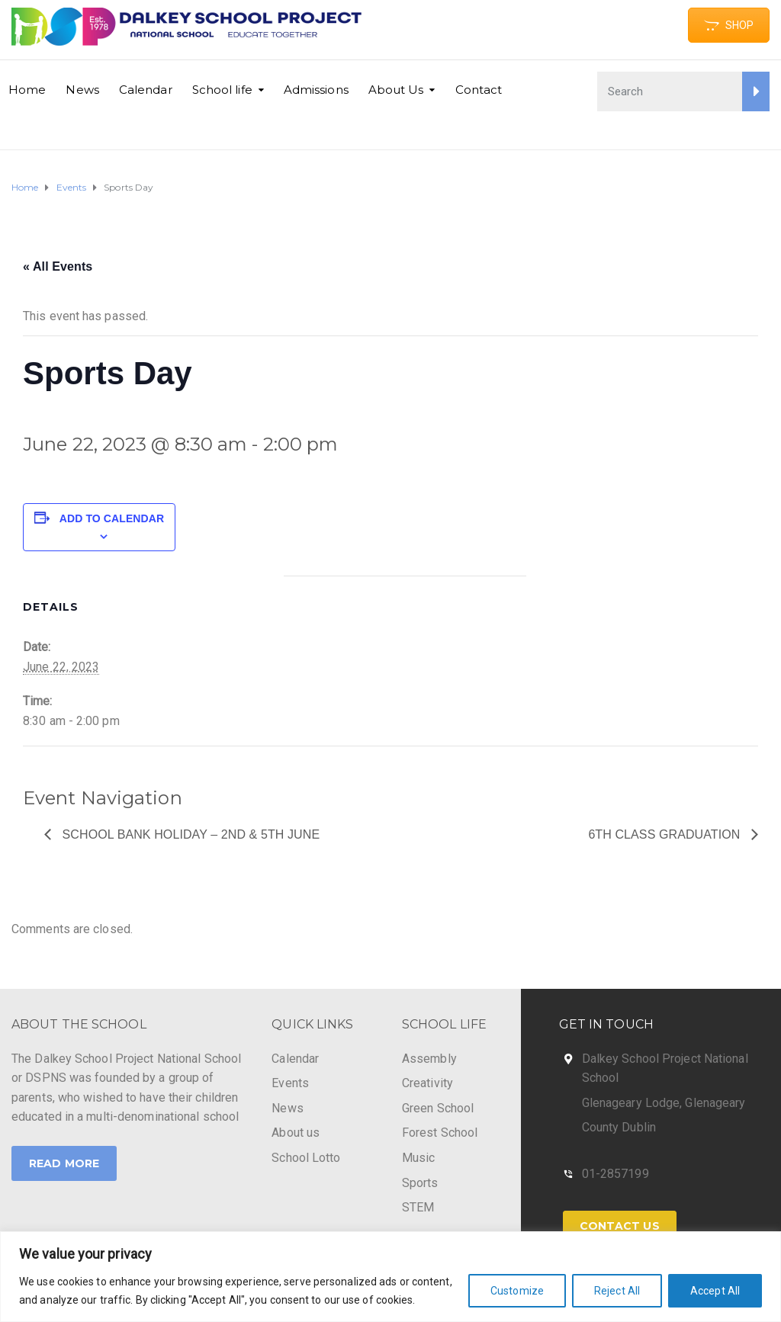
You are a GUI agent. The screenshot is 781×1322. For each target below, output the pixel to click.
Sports (420, 1183)
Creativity (427, 1083)
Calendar (145, 89)
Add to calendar (111, 518)
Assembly (429, 1058)
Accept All (715, 1291)
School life (222, 89)
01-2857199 (615, 1173)
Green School (438, 1108)
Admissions (316, 89)
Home (27, 89)
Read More (64, 1163)
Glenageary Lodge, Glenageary (664, 1103)
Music (418, 1157)
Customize (517, 1291)
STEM (418, 1207)
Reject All (617, 1291)
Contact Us (620, 1226)
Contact (479, 89)
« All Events (57, 266)
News (82, 89)
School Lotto (306, 1157)
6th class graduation (666, 834)
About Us (396, 89)
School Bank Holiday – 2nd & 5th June (189, 834)
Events (290, 1083)
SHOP (729, 25)
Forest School (439, 1132)
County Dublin (619, 1127)
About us (296, 1132)
